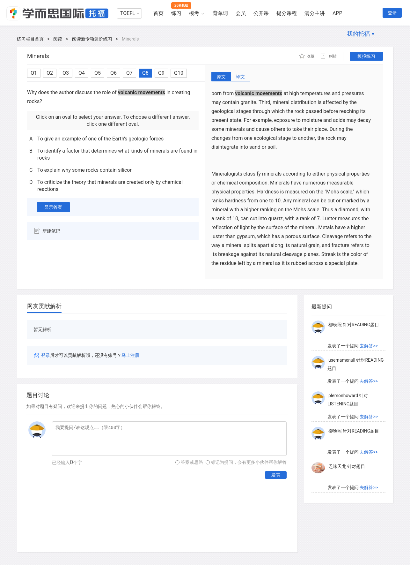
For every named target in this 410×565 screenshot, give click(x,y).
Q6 (113, 73)
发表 (275, 475)
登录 (392, 12)
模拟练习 (366, 56)
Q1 (34, 73)
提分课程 (286, 13)
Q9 (161, 73)
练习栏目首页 (30, 38)
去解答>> (369, 346)
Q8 (145, 73)
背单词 (220, 13)
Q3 (65, 73)
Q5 (97, 73)
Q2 (50, 73)
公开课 (261, 13)
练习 (176, 13)
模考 (194, 13)
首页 (158, 13)
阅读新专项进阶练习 (92, 38)
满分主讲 (314, 13)
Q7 (129, 73)
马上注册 (130, 355)
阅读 (57, 38)
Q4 (81, 73)
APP (337, 13)
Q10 (178, 73)
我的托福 (358, 33)
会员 (241, 13)
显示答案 (53, 207)
